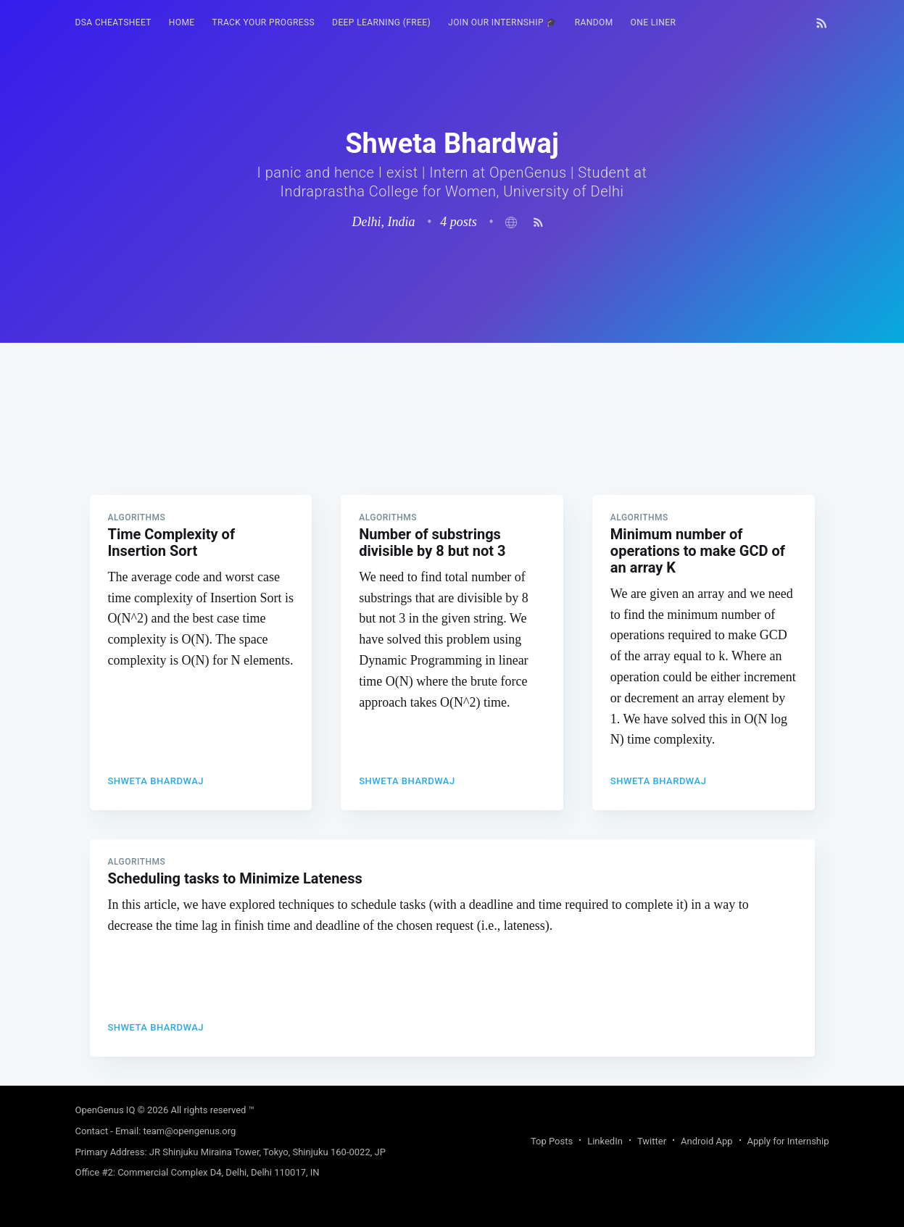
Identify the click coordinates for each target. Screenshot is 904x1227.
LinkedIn (605, 1141)
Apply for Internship (788, 1141)
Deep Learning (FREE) (381, 22)
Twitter (651, 1141)
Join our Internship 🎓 (502, 22)
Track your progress (263, 22)
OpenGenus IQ (105, 1110)
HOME (182, 22)
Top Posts (552, 1141)
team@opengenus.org (190, 1131)
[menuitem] (113, 23)
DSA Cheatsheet (113, 22)
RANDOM (594, 22)
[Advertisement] (452, 444)
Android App (706, 1141)
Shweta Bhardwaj (156, 780)
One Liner (653, 22)
